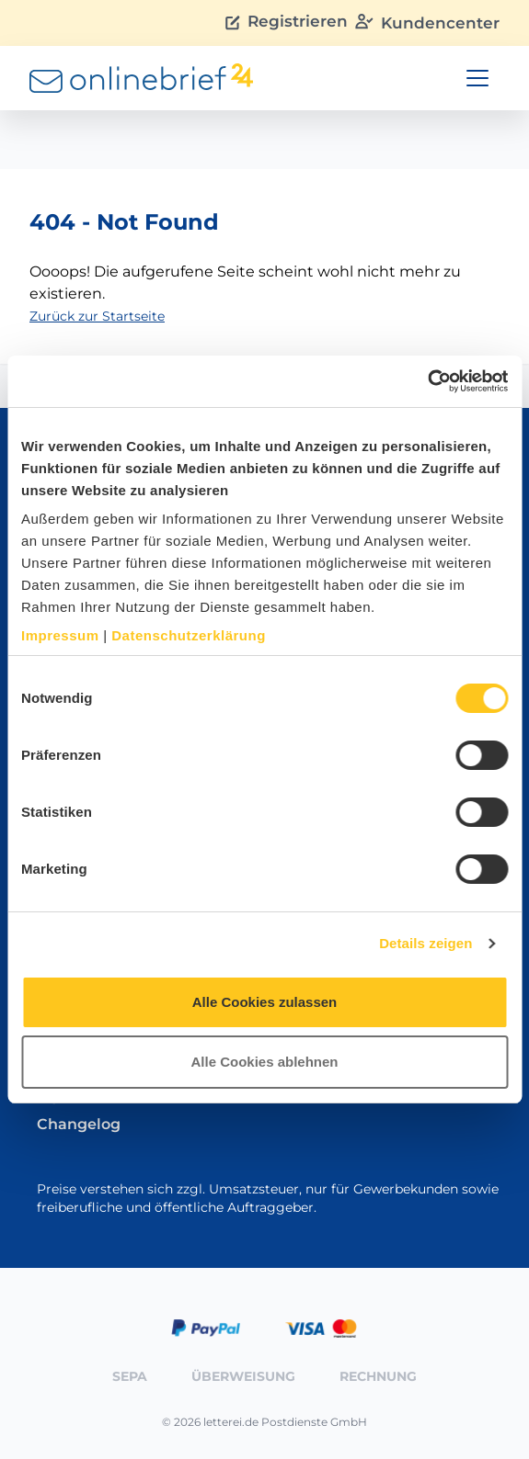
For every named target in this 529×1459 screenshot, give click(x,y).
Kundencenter (427, 23)
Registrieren (286, 23)
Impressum (60, 635)
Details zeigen (425, 943)
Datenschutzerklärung (188, 635)
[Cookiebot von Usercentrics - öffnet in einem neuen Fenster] (427, 381)
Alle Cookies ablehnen (264, 1061)
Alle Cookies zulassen (265, 1002)
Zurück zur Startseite (97, 316)
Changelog (79, 1124)
